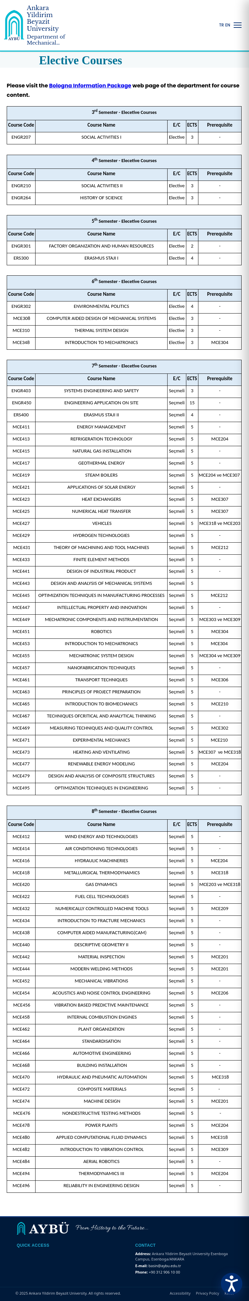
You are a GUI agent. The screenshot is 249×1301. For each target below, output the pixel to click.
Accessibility (180, 1293)
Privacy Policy (207, 1293)
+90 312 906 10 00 (164, 1272)
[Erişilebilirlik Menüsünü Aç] (231, 1283)
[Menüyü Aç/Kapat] (237, 25)
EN (227, 25)
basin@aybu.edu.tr (164, 1265)
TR (221, 25)
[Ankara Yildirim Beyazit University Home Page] (39, 25)
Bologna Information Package (90, 85)
